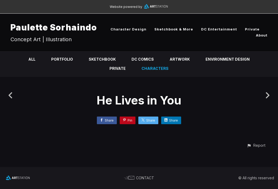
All (31, 59)
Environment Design (228, 59)
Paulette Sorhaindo (54, 27)
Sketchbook (102, 59)
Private (252, 29)
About (261, 35)
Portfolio (62, 59)
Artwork (180, 59)
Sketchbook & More (173, 29)
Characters (155, 68)
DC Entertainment (219, 29)
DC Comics (143, 59)
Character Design (128, 29)
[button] (256, 145)
